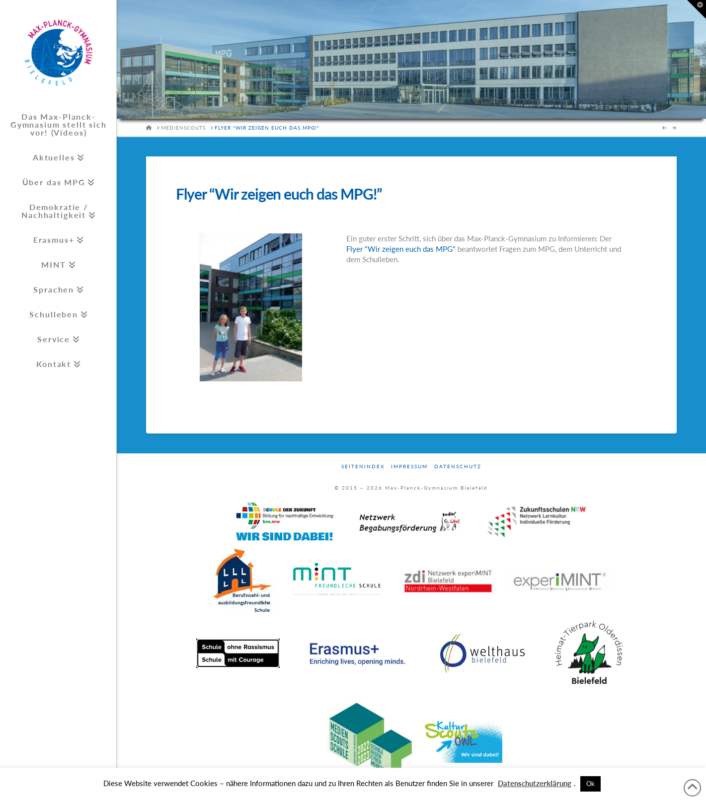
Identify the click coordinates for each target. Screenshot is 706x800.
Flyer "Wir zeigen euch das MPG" (401, 248)
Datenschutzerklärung (534, 783)
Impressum (409, 466)
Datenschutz (457, 466)
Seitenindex (363, 466)
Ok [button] (590, 784)
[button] (696, 9)
